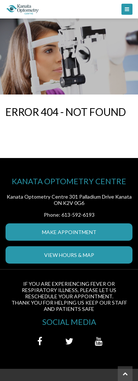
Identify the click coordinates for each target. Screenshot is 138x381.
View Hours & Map (69, 255)
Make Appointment (69, 232)
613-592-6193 (78, 215)
